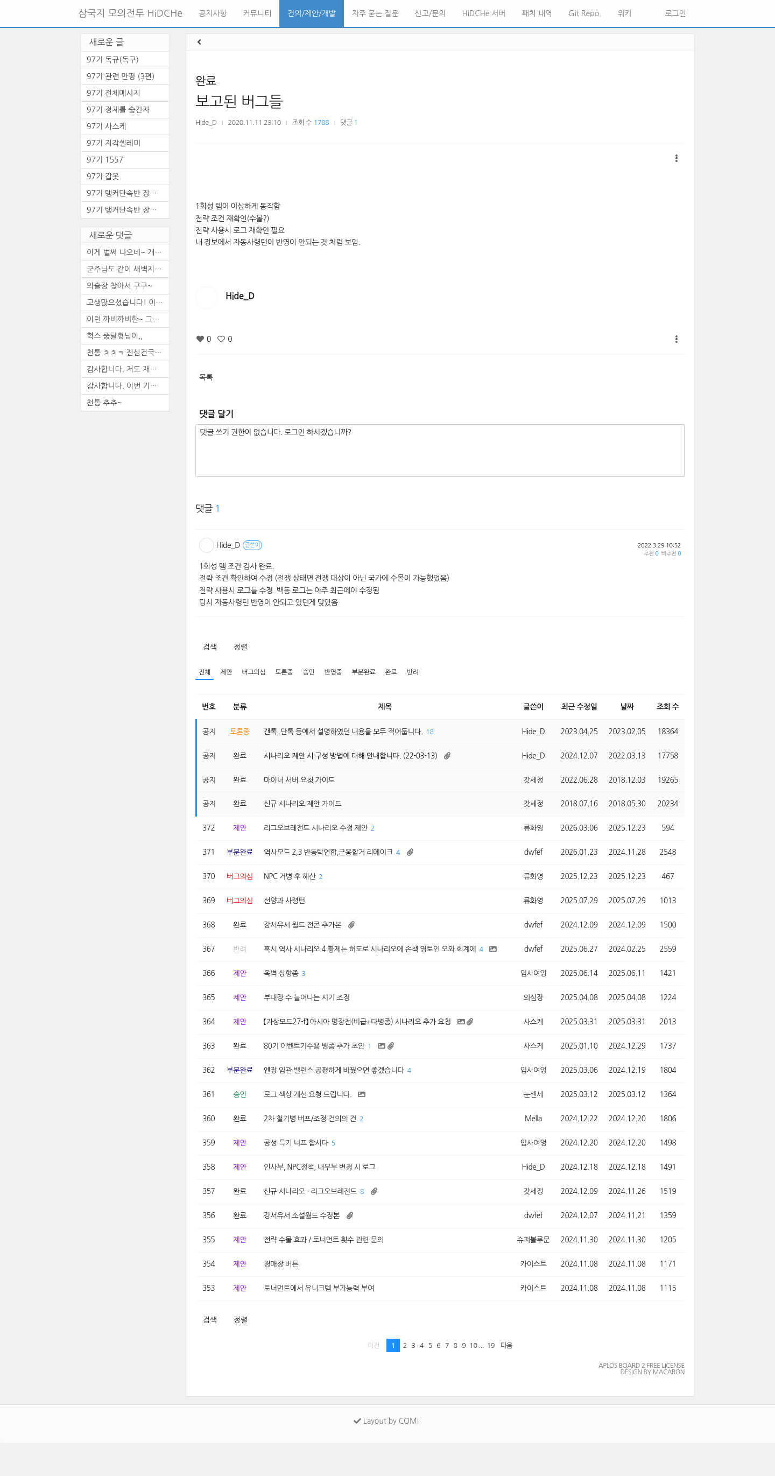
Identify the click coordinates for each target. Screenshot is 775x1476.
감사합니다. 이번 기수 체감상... (128, 386)
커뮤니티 (257, 13)
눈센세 (529, 1121)
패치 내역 (537, 13)
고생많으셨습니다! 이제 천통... (128, 302)
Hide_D (206, 122)
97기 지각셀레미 (113, 143)
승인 (313, 672)
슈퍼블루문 (529, 1271)
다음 (507, 1378)
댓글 (349, 122)
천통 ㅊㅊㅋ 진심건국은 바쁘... (128, 352)
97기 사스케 (106, 126)
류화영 (529, 833)
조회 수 (668, 707)
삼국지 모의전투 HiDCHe (130, 13)
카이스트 (528, 1296)
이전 (374, 1378)
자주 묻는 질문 (375, 13)
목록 (206, 377)
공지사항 (213, 13)
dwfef (529, 857)
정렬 (240, 647)
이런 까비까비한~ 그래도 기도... (128, 319)
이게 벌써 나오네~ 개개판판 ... (128, 252)
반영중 (338, 672)
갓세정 (529, 782)
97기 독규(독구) (113, 60)
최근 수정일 (577, 707)
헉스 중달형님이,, (115, 336)
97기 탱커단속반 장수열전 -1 (128, 210)
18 (438, 732)
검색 (209, 647)
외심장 (529, 1021)
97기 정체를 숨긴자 (118, 110)
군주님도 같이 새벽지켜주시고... (128, 269)
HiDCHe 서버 (484, 13)
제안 (227, 672)
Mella (529, 1146)
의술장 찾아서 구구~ (119, 286)
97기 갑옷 (103, 176)
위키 (624, 13)
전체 (205, 672)
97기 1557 (105, 160)
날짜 (626, 707)
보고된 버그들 (239, 101)
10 (473, 1378)
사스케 (529, 1046)
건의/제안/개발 (311, 13)
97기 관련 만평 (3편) (120, 76)
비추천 (671, 554)
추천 (651, 554)
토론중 (287, 672)
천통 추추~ (104, 402)
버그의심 (255, 672)
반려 (420, 672)
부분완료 (369, 672)
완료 (205, 81)
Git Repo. (584, 13)
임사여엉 (528, 996)
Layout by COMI (386, 1454)
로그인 (674, 13)
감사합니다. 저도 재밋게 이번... (128, 369)
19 (491, 1378)
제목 (383, 707)
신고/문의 (430, 13)
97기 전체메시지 (113, 93)
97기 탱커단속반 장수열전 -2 (128, 193)
